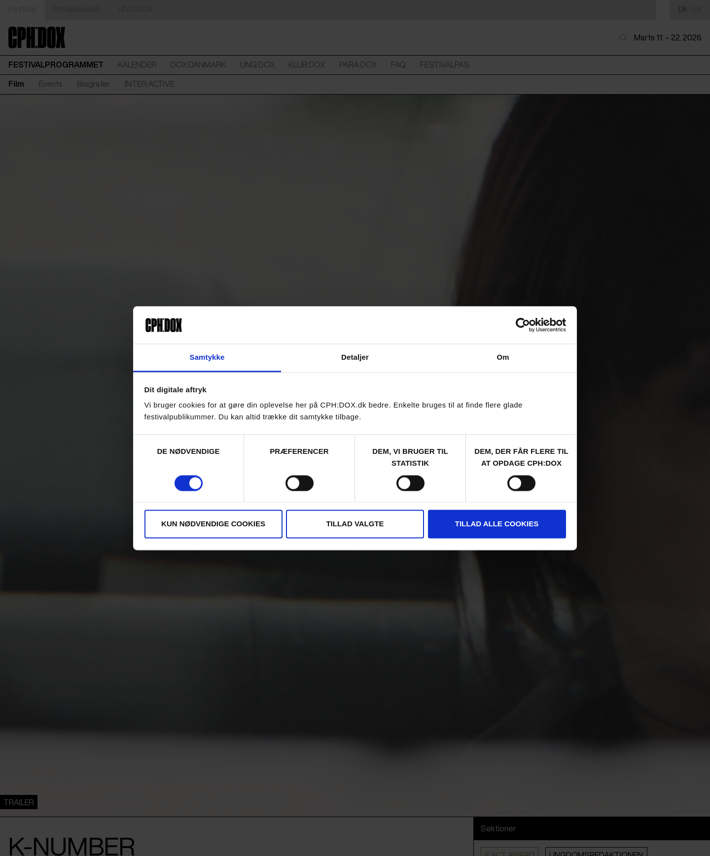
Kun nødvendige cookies (213, 524)
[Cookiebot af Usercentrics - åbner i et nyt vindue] (523, 324)
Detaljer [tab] (355, 357)
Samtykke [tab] (207, 357)
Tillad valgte (355, 524)
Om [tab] (503, 357)
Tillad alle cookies (496, 524)
